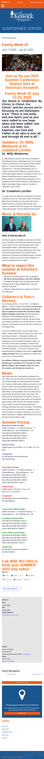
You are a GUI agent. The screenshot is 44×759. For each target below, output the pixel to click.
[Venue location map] (22, 631)
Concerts (5, 726)
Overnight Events (7, 615)
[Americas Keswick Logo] (22, 16)
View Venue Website (8, 661)
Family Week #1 (11, 674)
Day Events (5, 729)
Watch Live (6, 2)
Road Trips (5, 735)
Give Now (20, 2)
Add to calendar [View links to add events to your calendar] (12, 588)
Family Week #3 (36, 674)
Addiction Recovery (37, 2)
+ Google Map (26, 654)
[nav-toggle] (2, 6)
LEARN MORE (22, 713)
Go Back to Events (22, 682)
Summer (15, 615)
